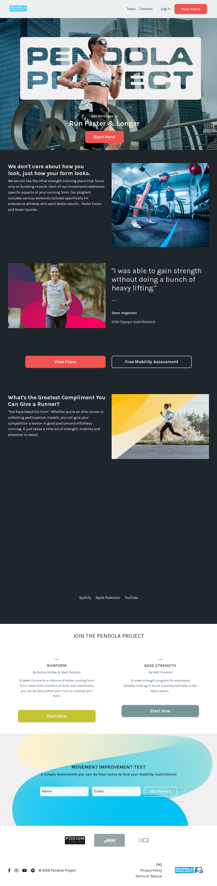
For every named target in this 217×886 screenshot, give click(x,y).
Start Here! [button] (105, 136)
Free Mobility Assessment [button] (151, 361)
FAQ (159, 864)
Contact (146, 9)
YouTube (131, 597)
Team (131, 9)
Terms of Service (148, 876)
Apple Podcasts (108, 597)
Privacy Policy (151, 870)
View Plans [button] (191, 9)
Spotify (85, 597)
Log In (166, 9)
